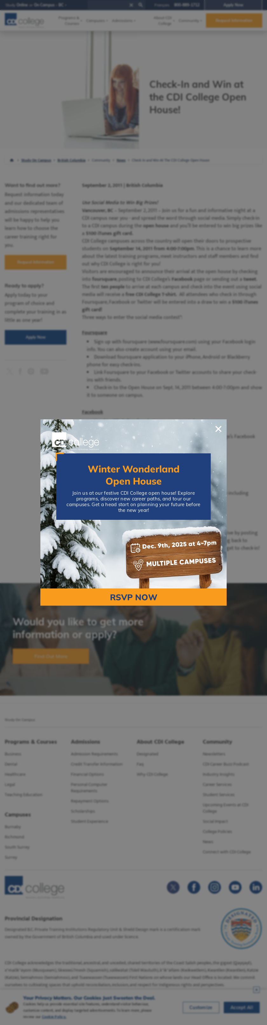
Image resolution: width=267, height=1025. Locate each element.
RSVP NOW (133, 597)
